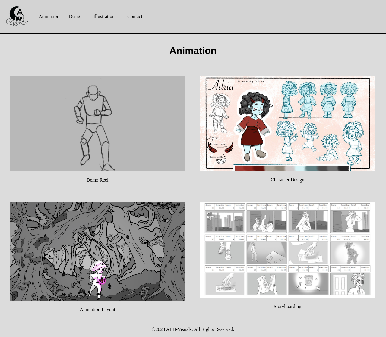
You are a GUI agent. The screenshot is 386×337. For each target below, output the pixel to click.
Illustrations (104, 16)
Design (75, 16)
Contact (134, 16)
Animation (49, 16)
